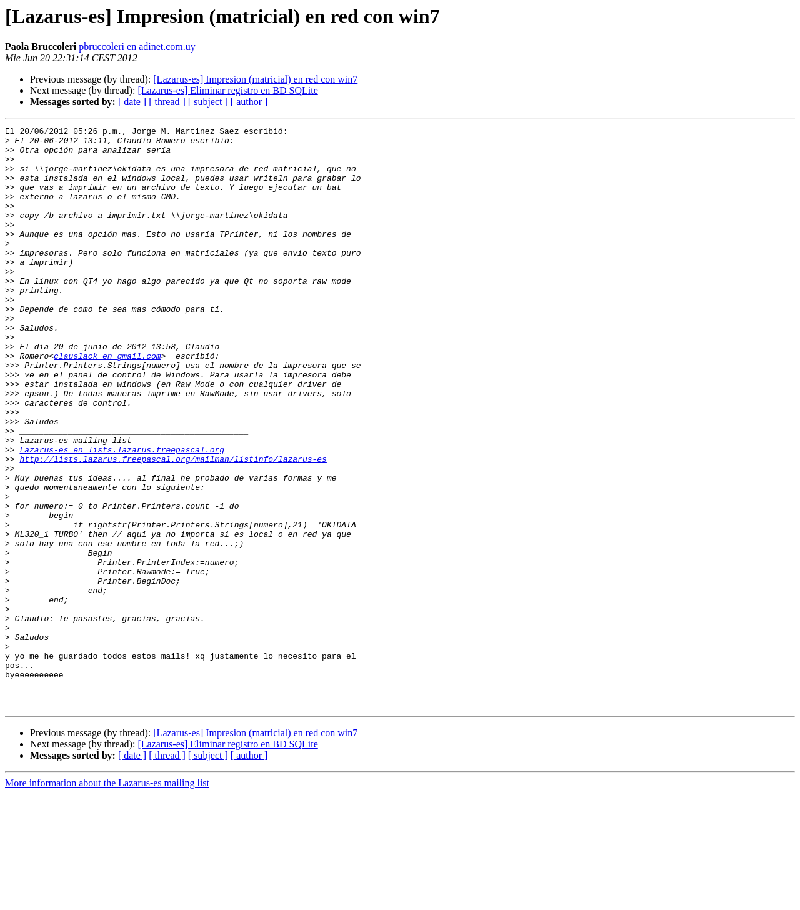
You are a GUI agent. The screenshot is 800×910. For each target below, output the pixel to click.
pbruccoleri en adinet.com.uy (137, 46)
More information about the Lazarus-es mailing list (107, 899)
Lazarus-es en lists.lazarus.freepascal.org (121, 515)
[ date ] (132, 101)
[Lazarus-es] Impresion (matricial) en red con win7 (255, 79)
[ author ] (249, 101)
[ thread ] (167, 101)
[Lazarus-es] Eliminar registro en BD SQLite (228, 90)
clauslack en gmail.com (107, 402)
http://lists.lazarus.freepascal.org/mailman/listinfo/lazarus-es (172, 526)
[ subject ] (208, 101)
